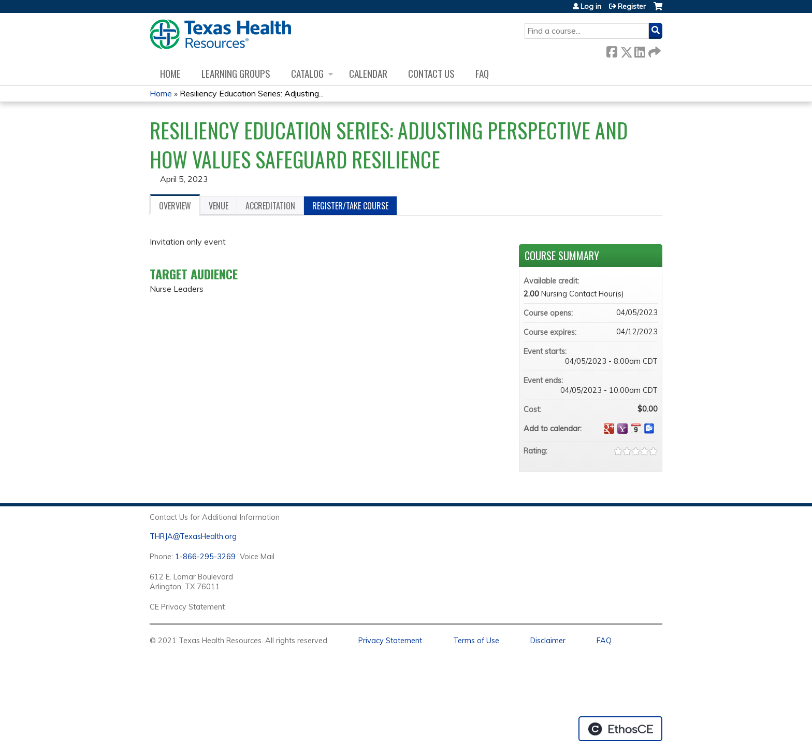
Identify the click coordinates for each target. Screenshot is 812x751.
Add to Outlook (649, 428)
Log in (591, 6)
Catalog (307, 73)
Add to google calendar (609, 428)
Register (632, 6)
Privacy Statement (390, 640)
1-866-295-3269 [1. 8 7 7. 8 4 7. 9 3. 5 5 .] (205, 556)
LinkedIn (639, 50)
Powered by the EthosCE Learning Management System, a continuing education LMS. (620, 728)
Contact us (431, 73)
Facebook (611, 50)
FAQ (482, 73)
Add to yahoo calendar (622, 428)
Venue (218, 206)
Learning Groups (235, 73)
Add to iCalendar (636, 428)
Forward (653, 50)
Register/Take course (350, 206)
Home (170, 73)
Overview (175, 206)
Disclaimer (548, 640)
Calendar (368, 73)
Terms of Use (476, 640)
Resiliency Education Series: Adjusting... (252, 93)
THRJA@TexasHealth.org (193, 536)
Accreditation (270, 206)
